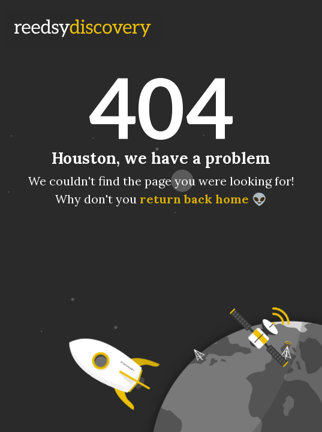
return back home (194, 198)
